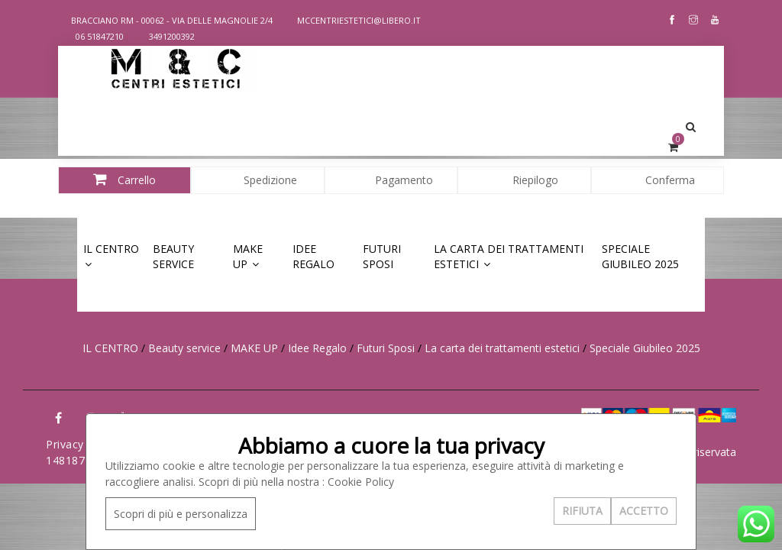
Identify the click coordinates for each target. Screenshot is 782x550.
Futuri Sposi (382, 256)
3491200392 (165, 36)
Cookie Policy (361, 481)
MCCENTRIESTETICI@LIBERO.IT (352, 20)
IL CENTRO (111, 255)
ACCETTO (643, 510)
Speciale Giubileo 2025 (640, 256)
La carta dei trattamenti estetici (508, 256)
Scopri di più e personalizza (180, 513)
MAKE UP (248, 256)
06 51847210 (93, 36)
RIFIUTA (582, 510)
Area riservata (701, 452)
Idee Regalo (313, 256)
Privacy (65, 444)
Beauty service (173, 256)
